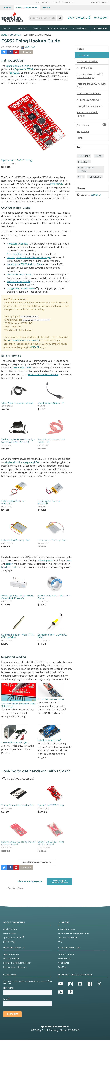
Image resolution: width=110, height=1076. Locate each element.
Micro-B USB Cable (39, 383)
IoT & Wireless (79, 28)
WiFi (81, 179)
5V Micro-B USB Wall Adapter (20, 394)
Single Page (83, 133)
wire (56, 593)
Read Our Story (10, 965)
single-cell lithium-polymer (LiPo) (34, 483)
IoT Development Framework (37, 352)
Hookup (97, 163)
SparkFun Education (13, 973)
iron (25, 589)
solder (37, 589)
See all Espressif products (36, 899)
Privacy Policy (64, 994)
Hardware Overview (18, 248)
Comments (91, 126)
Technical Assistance (67, 973)
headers (45, 593)
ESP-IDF (60, 359)
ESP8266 (20, 71)
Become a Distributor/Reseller (17, 998)
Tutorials (15, 35)
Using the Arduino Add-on (21, 298)
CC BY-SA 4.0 (98, 197)
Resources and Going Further (89, 115)
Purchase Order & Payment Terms (73, 969)
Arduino (84, 157)
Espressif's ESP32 (26, 68)
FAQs (60, 977)
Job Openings (9, 977)
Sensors (37, 28)
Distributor (68, 2)
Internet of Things (86, 171)
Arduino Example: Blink (20, 280)
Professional (43, 2)
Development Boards (57, 28)
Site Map (62, 1002)
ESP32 (82, 163)
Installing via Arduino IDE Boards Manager (31, 262)
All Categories (100, 28)
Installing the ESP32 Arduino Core (26, 269)
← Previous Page (15, 924)
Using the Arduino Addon (91, 107)
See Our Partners (11, 990)
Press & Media (9, 969)
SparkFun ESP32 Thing (19, 64)
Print (79, 139)
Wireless (95, 179)
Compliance (63, 998)
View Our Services (11, 994)
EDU (55, 2)
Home (4, 35)
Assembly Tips (15, 259)
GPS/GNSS (22, 28)
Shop (7, 7)
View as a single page (30, 917)
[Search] (59, 18)
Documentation (27, 7)
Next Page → (59, 917)
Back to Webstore (79, 17)
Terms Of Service (66, 990)
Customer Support (100, 2)
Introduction (84, 55)
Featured (9, 28)
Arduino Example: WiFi (20, 291)
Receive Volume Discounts (15, 1002)
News (46, 7)
